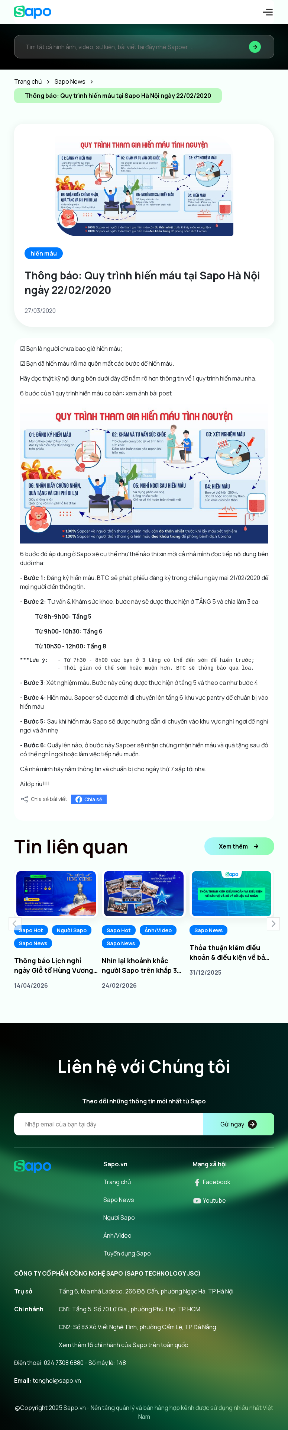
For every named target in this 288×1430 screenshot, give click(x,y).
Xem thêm (239, 846)
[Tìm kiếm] (255, 46)
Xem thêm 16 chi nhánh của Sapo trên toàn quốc (123, 1345)
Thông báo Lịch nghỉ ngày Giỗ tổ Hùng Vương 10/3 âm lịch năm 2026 (53, 965)
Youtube (209, 1200)
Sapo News (33, 943)
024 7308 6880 (64, 1363)
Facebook (211, 1182)
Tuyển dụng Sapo (127, 1253)
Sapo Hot (31, 930)
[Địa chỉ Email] (144, 1124)
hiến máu (43, 253)
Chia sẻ (88, 799)
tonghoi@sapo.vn (57, 1380)
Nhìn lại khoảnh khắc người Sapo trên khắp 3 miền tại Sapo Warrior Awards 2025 (139, 965)
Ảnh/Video (158, 930)
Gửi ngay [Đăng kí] (238, 1124)
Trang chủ (117, 1182)
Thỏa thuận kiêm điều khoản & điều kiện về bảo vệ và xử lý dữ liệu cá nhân (232, 952)
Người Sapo (72, 930)
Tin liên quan (71, 846)
